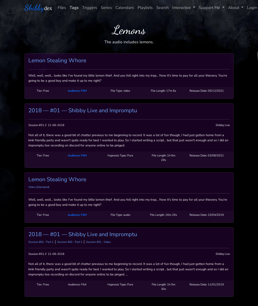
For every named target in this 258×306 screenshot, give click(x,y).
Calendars (124, 7)
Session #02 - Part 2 (69, 242)
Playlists (145, 7)
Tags (74, 7)
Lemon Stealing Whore (57, 60)
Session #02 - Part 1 (40, 242)
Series (106, 7)
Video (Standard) (38, 187)
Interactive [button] (182, 7)
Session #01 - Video (98, 242)
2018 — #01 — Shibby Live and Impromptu (82, 110)
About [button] (234, 7)
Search (162, 7)
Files (62, 7)
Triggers (89, 7)
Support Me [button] (210, 7)
